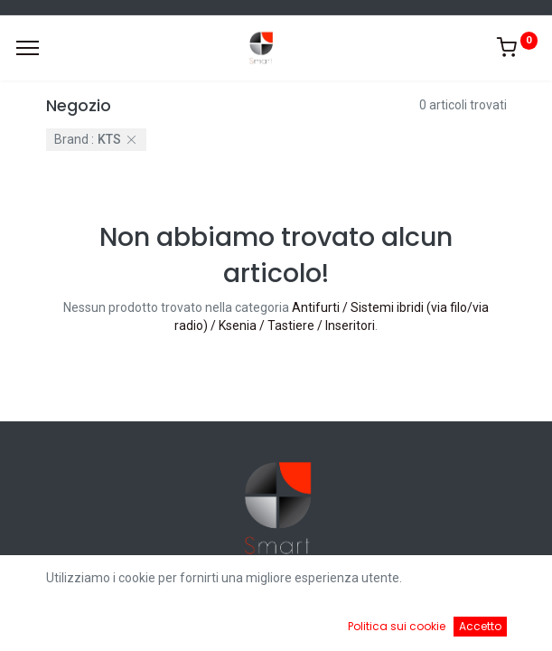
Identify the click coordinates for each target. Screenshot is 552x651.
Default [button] (418, 587)
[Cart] (348, 624)
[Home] (59, 624)
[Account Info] (492, 624)
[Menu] (27, 48)
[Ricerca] (203, 624)
